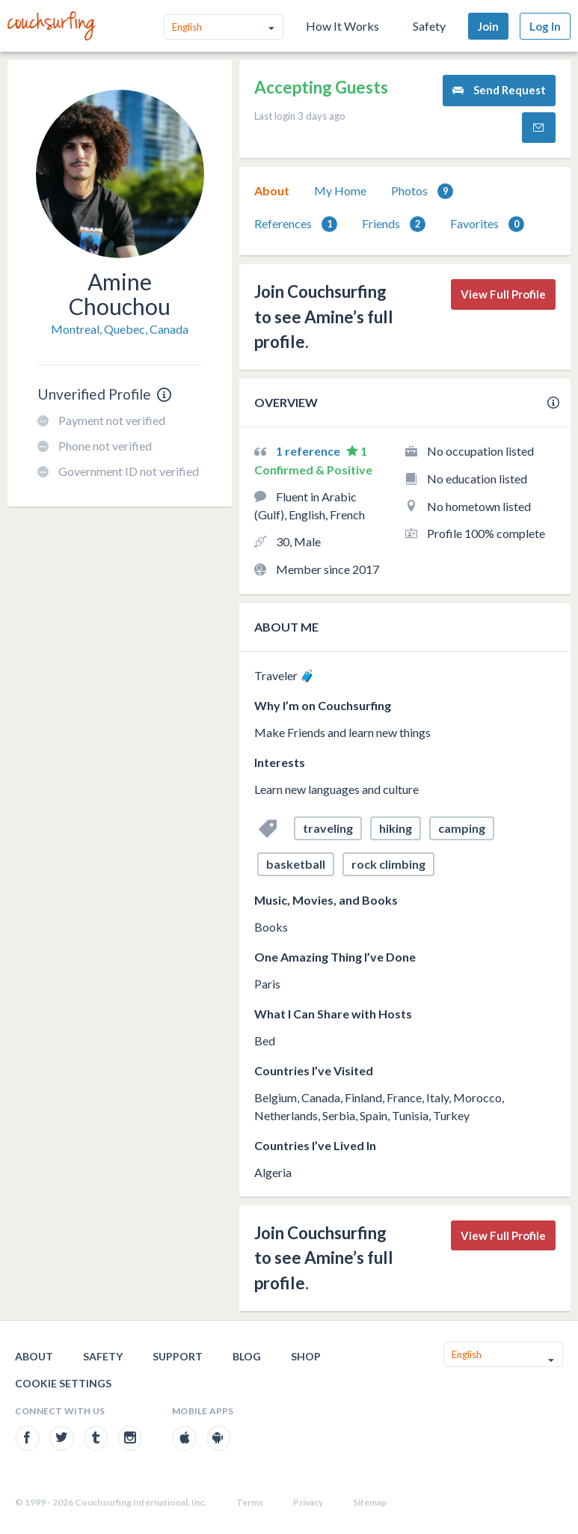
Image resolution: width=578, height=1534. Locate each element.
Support (178, 1356)
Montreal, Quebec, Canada (119, 329)
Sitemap (370, 1502)
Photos (422, 191)
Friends (393, 224)
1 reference (309, 451)
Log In (545, 26)
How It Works (342, 26)
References (295, 224)
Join (488, 26)
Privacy (308, 1502)
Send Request (499, 90)
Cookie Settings (63, 1383)
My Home (340, 190)
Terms (249, 1502)
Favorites (487, 224)
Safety (429, 26)
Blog (247, 1356)
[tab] (271, 191)
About (271, 190)
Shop (306, 1356)
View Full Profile (503, 294)
